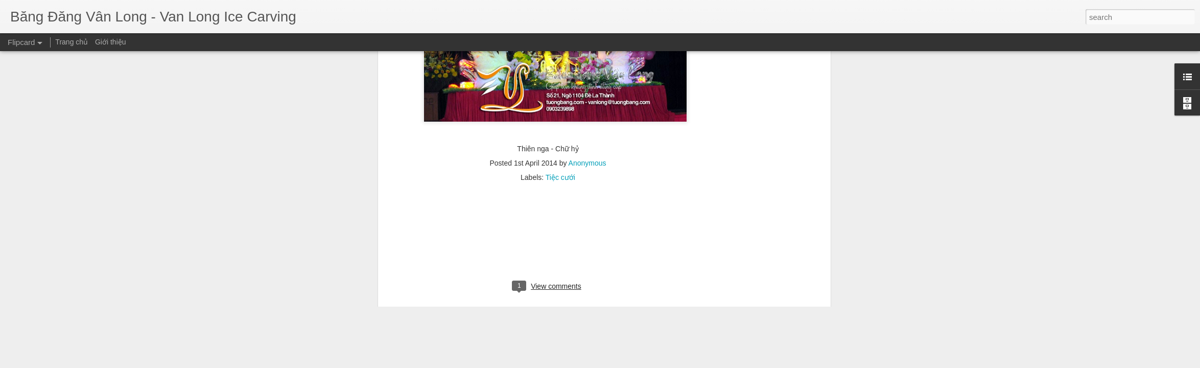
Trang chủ (71, 42)
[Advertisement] (548, 77)
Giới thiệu (110, 42)
